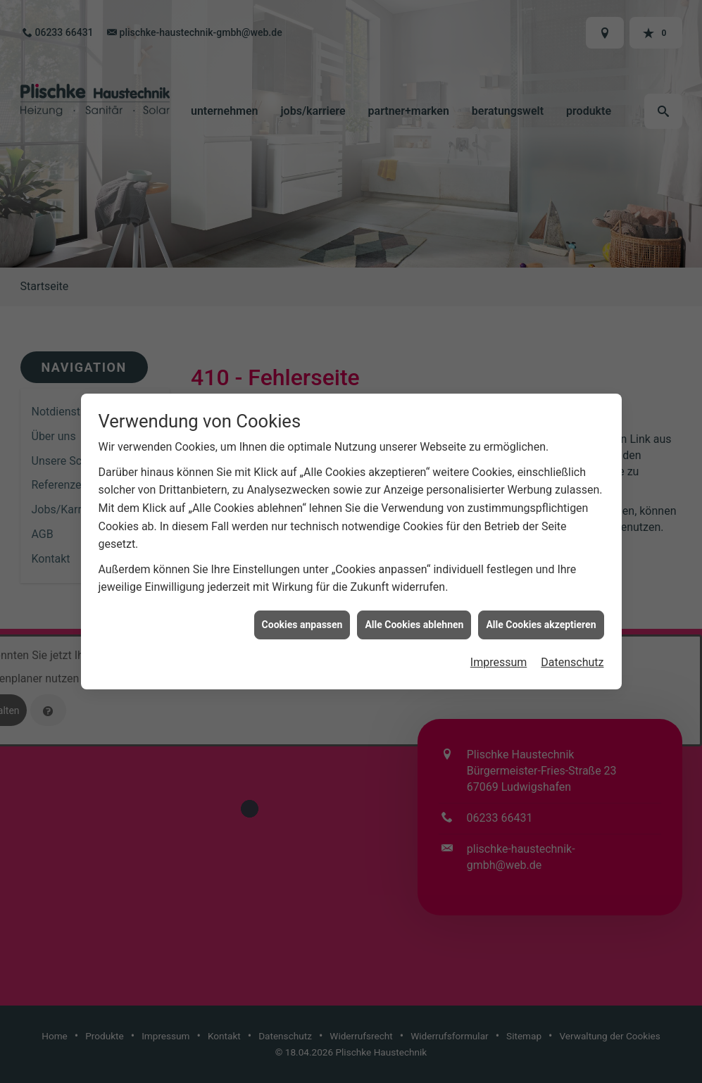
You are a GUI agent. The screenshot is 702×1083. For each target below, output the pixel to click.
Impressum (498, 646)
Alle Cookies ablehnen (414, 608)
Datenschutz (572, 646)
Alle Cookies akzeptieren (541, 608)
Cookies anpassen (302, 608)
